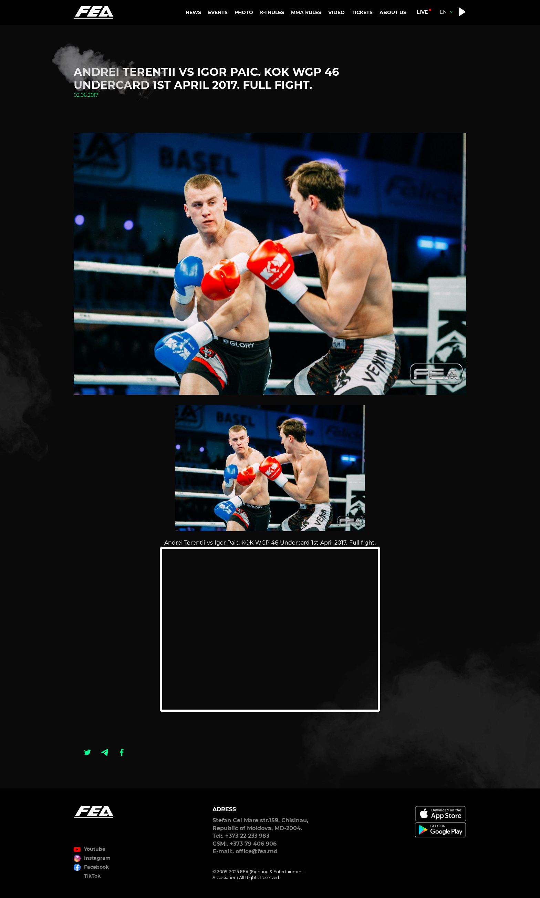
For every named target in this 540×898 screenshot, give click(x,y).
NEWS (193, 12)
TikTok (92, 876)
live (422, 12)
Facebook (96, 867)
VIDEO (336, 12)
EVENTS (218, 12)
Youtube (94, 849)
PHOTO (244, 12)
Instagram (97, 858)
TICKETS (362, 12)
